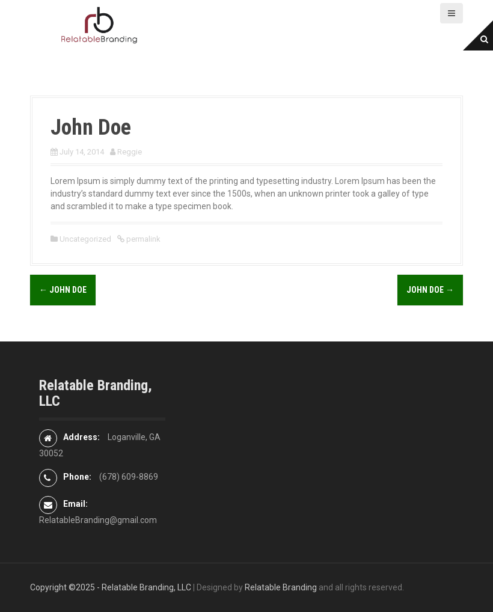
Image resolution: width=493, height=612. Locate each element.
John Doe (63, 290)
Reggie (129, 151)
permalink (142, 238)
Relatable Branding (281, 587)
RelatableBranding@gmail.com (98, 520)
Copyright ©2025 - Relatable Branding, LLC (110, 587)
